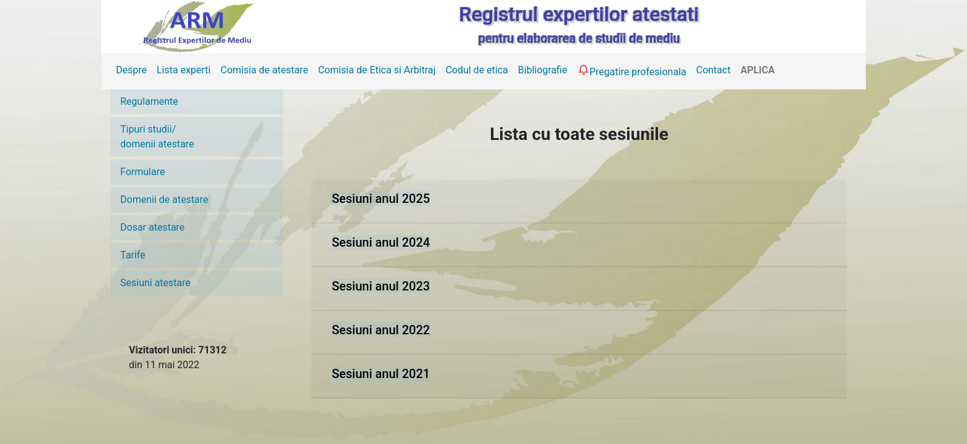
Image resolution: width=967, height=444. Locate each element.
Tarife (133, 255)
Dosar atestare (152, 227)
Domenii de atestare (164, 199)
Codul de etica (476, 70)
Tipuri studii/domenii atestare (157, 136)
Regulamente (149, 101)
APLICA (758, 70)
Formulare (142, 172)
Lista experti (184, 70)
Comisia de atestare (264, 70)
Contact (713, 70)
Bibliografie (542, 70)
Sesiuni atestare (155, 283)
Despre (131, 70)
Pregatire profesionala (631, 70)
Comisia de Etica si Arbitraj (377, 70)
